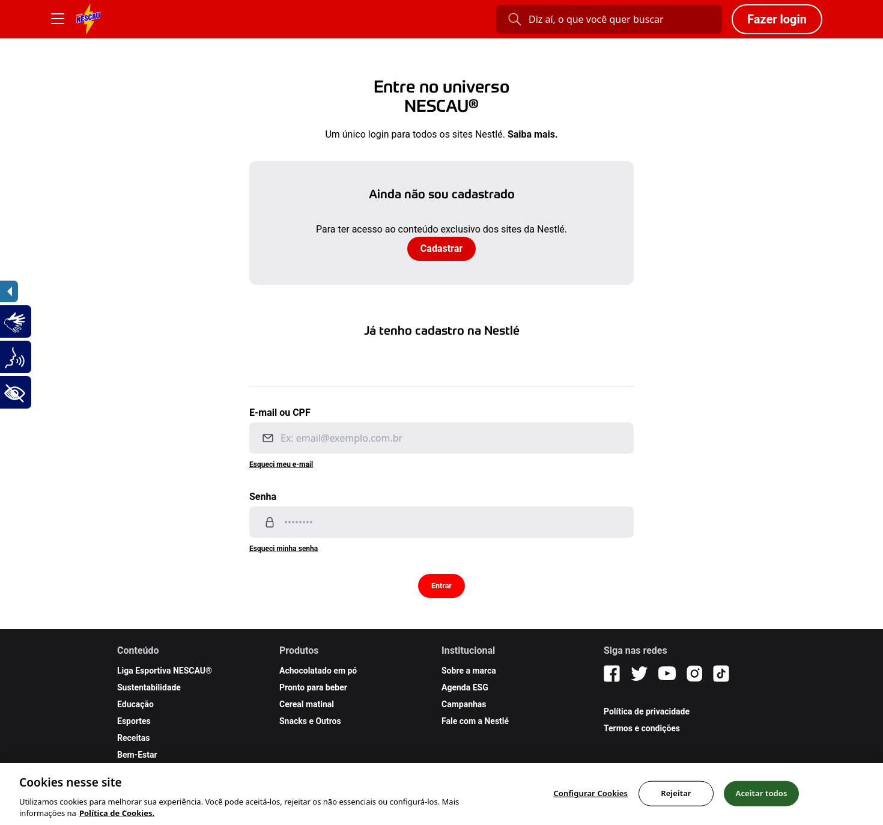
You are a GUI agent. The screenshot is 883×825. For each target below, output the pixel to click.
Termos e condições (642, 728)
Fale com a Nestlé (475, 721)
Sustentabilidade (149, 687)
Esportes (134, 721)
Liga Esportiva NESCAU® (164, 670)
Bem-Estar (137, 755)
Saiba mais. (533, 134)
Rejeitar (676, 803)
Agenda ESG (465, 687)
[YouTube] (667, 673)
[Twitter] (639, 673)
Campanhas (464, 704)
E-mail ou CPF (280, 412)
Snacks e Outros (310, 721)
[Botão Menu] (57, 19)
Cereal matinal (306, 704)
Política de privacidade (647, 711)
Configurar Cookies (590, 803)
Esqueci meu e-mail (281, 464)
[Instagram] (694, 673)
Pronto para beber (313, 687)
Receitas (133, 738)
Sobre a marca (469, 670)
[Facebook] (612, 673)
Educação (135, 704)
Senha (262, 496)
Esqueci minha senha (283, 548)
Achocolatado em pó (318, 670)
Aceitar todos (761, 803)
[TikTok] (721, 673)
